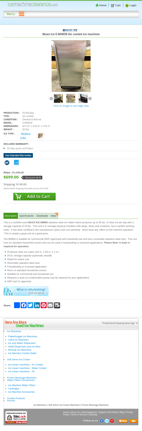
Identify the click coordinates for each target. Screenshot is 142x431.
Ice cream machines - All (21, 371)
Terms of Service (79, 414)
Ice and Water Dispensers (22, 343)
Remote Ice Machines (19, 349)
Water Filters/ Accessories (21, 380)
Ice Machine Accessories (21, 391)
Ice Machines (14, 331)
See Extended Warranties (18, 155)
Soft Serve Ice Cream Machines (64, 405)
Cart (115, 5)
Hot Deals (113, 412)
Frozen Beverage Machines (21, 377)
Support (102, 412)
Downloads (42, 215)
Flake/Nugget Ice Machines (22, 336)
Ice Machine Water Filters (21, 385)
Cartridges (13, 388)
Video (53, 215)
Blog (121, 412)
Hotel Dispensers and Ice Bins (24, 346)
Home (101, 5)
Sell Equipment (89, 412)
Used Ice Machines (18, 339)
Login (130, 5)
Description (11, 215)
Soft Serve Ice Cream (18, 359)
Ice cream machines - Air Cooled (25, 364)
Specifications (26, 215)
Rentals (11, 400)
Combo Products (16, 398)
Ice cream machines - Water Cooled (27, 368)
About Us (75, 412)
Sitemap (93, 414)
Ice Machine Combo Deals (22, 353)
